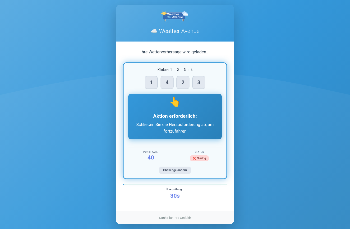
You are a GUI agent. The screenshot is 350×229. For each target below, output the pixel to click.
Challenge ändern (175, 170)
